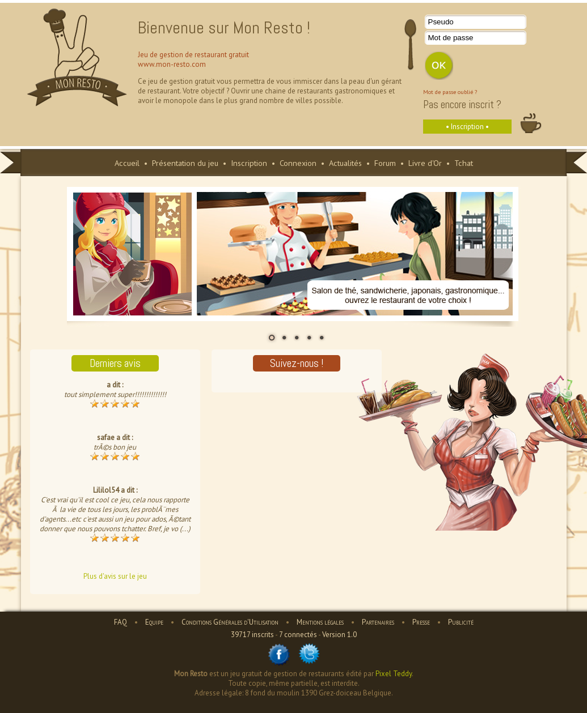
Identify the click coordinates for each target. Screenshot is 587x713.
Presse (421, 622)
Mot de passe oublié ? (450, 92)
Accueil (127, 162)
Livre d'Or (425, 162)
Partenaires (378, 622)
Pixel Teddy (393, 673)
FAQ (120, 622)
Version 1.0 (339, 634)
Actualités (345, 162)
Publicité (461, 622)
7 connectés (298, 634)
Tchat (463, 162)
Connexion (298, 162)
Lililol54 (106, 490)
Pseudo (441, 22)
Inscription (249, 162)
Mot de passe (451, 37)
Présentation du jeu (185, 162)
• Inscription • (467, 126)
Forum (385, 162)
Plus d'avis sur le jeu (115, 576)
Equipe (154, 622)
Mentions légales (320, 622)
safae (106, 437)
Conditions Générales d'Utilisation (229, 622)
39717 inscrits (252, 634)
